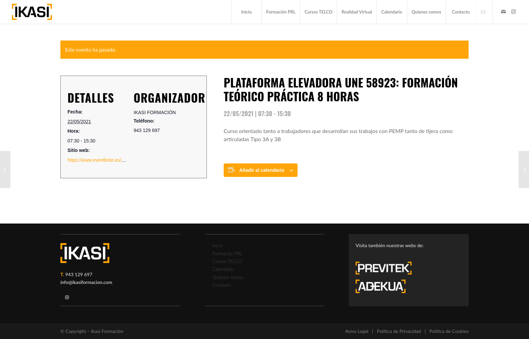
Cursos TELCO (227, 261)
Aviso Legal (356, 331)
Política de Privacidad (399, 331)
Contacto (222, 285)
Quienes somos (228, 277)
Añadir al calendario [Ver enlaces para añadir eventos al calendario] (261, 170)
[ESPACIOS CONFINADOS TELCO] (5, 169)
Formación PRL (228, 253)
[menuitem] (246, 12)
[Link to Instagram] (513, 11)
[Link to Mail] (503, 11)
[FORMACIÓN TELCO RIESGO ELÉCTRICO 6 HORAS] (524, 169)
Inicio (218, 245)
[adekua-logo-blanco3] (381, 286)
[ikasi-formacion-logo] (31, 12)
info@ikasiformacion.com (86, 282)
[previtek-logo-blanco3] (387, 270)
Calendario (223, 269)
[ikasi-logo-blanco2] (84, 253)
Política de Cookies (449, 331)
